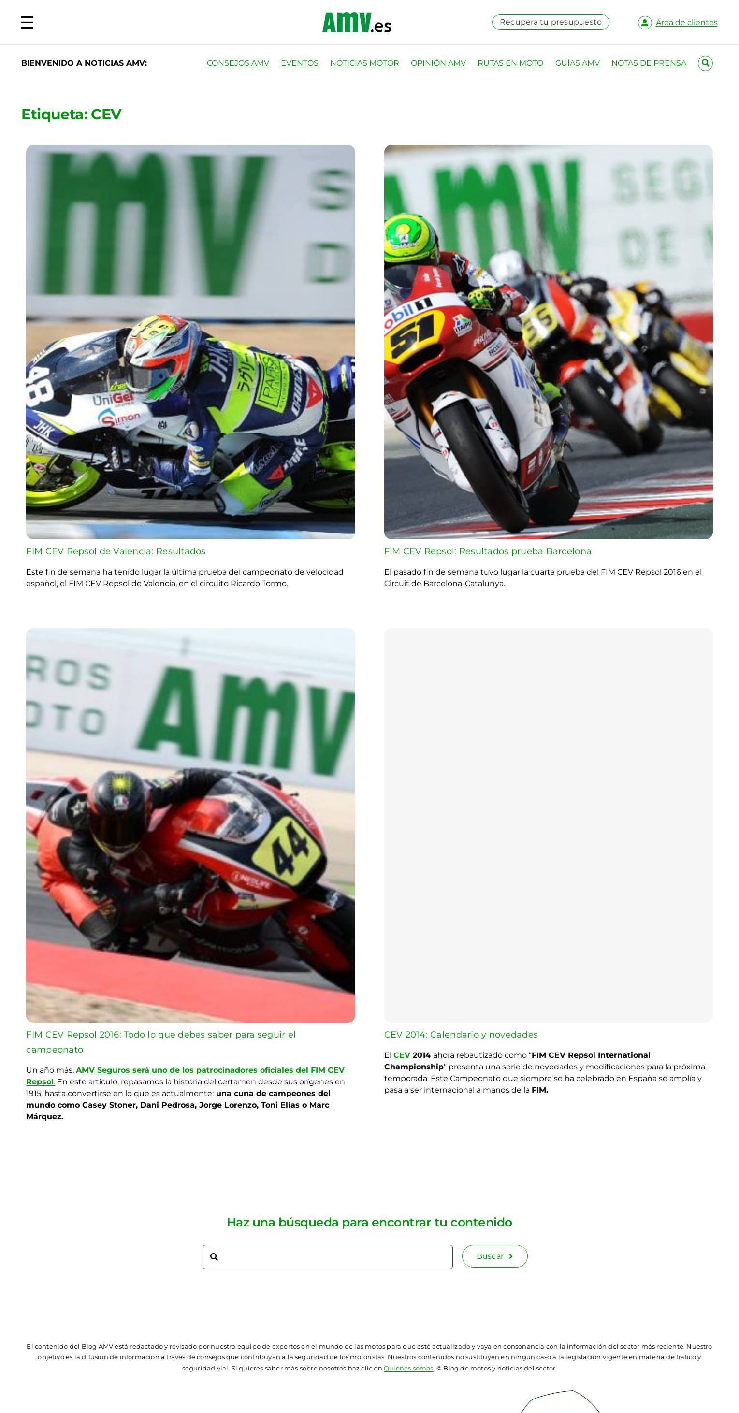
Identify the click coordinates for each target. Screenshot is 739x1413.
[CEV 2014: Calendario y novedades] (548, 825)
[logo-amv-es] (356, 15)
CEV (401, 1055)
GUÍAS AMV (577, 63)
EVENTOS (300, 63)
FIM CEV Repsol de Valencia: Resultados (115, 551)
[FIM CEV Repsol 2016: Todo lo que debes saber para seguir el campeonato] (190, 633)
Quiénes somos (409, 1368)
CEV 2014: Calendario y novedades (461, 1034)
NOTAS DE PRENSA (648, 63)
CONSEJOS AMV (238, 63)
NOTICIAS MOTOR (364, 63)
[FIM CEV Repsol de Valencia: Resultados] (190, 150)
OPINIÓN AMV (438, 63)
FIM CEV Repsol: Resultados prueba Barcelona (488, 551)
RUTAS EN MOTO (510, 63)
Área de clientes (687, 22)
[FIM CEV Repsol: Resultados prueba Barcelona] (548, 150)
